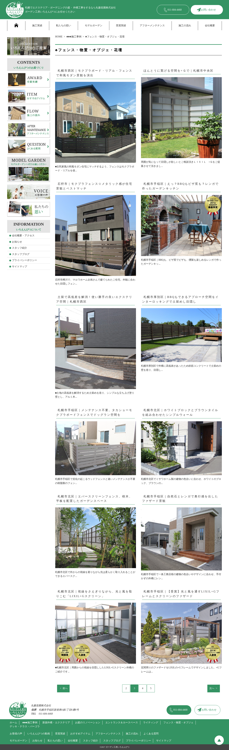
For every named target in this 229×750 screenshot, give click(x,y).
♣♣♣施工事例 (73, 36)
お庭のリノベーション (87, 722)
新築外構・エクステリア (56, 722)
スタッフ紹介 (19, 248)
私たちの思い (55, 740)
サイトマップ (19, 266)
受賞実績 (121, 25)
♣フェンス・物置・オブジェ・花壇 (105, 36)
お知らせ (17, 241)
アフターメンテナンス (152, 25)
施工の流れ (185, 25)
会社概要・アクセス (23, 235)
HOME (58, 36)
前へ (65, 688)
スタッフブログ (21, 254)
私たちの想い (63, 25)
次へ (211, 688)
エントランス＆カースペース (121, 722)
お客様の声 (16, 733)
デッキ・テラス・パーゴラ (25, 726)
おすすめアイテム (80, 733)
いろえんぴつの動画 (38, 733)
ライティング (150, 722)
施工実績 (37, 25)
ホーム (13, 722)
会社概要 (210, 25)
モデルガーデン (93, 25)
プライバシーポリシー (24, 260)
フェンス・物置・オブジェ (178, 722)
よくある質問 (151, 733)
